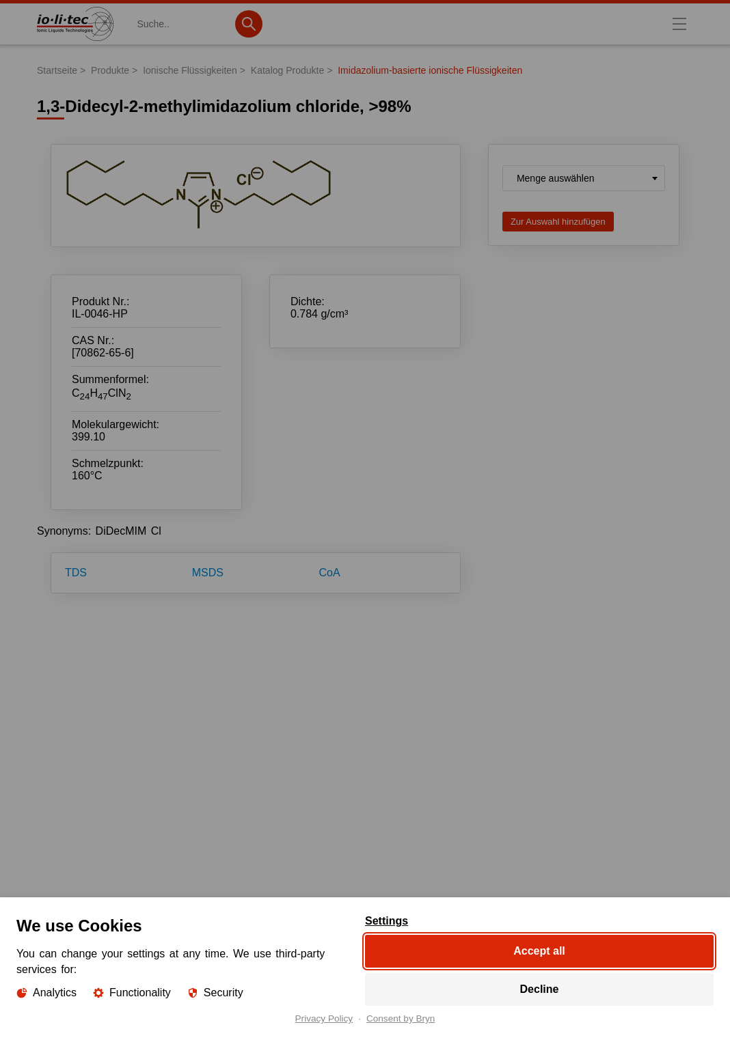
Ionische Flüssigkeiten (190, 70)
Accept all (539, 951)
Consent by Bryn (400, 1019)
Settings (386, 921)
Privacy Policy (324, 1019)
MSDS (208, 572)
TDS (76, 572)
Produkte (110, 70)
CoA (329, 572)
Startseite (57, 70)
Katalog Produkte (287, 70)
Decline (539, 989)
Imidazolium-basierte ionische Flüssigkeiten (430, 70)
